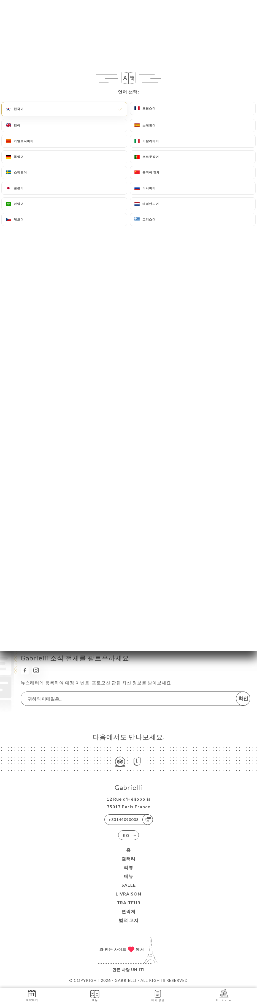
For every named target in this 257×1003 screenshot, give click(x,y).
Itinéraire (223, 995)
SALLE (128, 885)
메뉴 (128, 876)
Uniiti (138, 969)
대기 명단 (158, 995)
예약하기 (32, 995)
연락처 (128, 911)
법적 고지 (129, 920)
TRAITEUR (128, 902)
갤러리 (128, 858)
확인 (243, 698)
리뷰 (128, 867)
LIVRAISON (128, 893)
